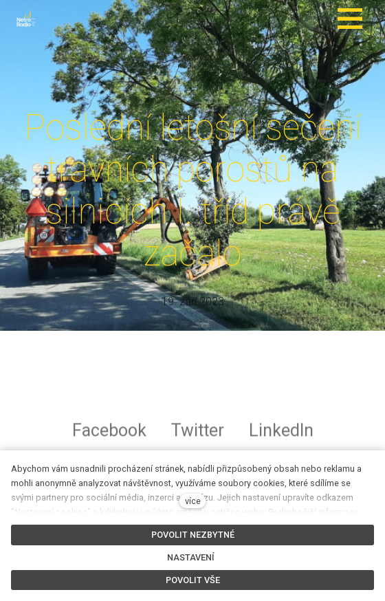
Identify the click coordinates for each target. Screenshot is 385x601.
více (193, 501)
